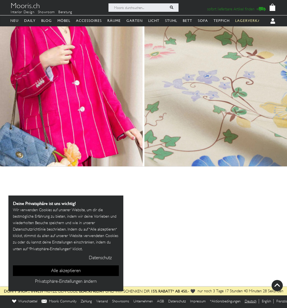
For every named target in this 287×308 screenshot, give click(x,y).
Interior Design (22, 12)
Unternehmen (143, 301)
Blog (46, 21)
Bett (187, 21)
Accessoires (89, 21)
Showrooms (120, 301)
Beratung (65, 12)
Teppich (222, 21)
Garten (134, 21)
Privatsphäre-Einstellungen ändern (66, 281)
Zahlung (86, 301)
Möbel (63, 21)
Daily (30, 21)
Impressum (198, 301)
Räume (114, 21)
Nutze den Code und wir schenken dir (77, 291)
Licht (153, 21)
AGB (160, 301)
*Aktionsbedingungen (225, 301)
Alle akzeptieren (66, 271)
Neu (14, 21)
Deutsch (250, 301)
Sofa (203, 21)
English (266, 301)
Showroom (46, 12)
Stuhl (171, 21)
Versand (102, 301)
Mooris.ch (25, 7)
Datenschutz (177, 301)
